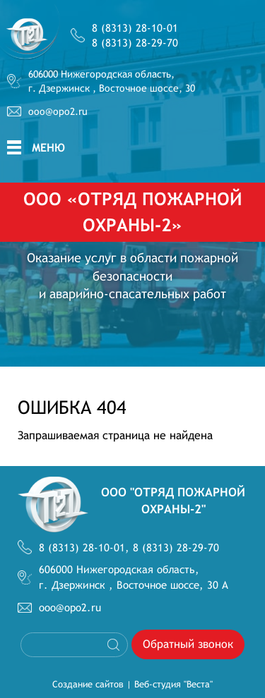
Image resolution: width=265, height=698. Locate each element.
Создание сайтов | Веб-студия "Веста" (132, 684)
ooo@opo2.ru (58, 111)
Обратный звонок (188, 644)
